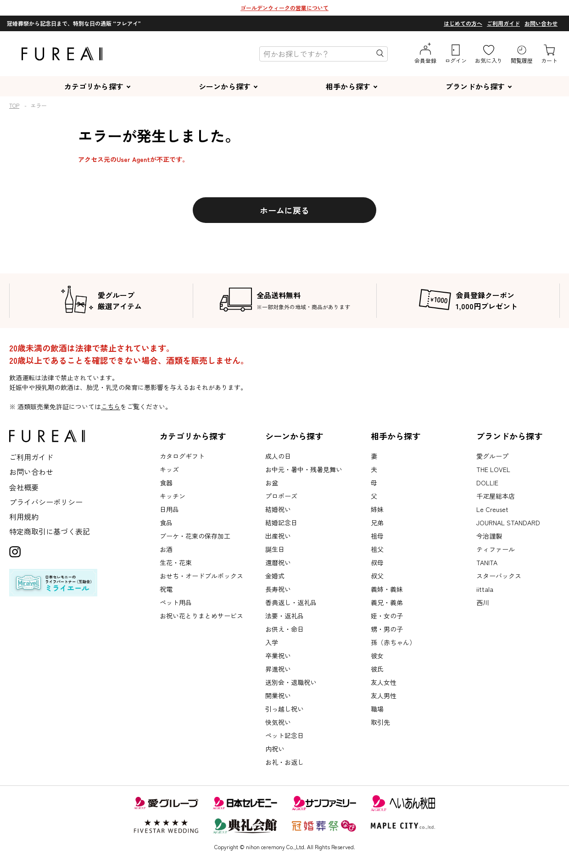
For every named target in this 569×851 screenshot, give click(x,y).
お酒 (166, 549)
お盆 (271, 482)
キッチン (172, 496)
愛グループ (492, 456)
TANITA (486, 562)
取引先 (380, 722)
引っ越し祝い (284, 708)
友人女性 (383, 682)
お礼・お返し (284, 762)
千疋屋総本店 (495, 496)
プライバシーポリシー (46, 501)
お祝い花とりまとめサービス (201, 615)
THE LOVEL (493, 469)
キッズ (169, 469)
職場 (377, 708)
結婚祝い (278, 509)
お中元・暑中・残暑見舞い (303, 469)
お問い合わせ (541, 23)
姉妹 (377, 509)
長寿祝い (278, 589)
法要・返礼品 (284, 615)
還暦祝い (278, 562)
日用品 (169, 509)
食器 (166, 482)
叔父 (377, 575)
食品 (166, 522)
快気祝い (278, 722)
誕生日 (274, 549)
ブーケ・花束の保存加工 (195, 535)
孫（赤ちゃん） (393, 642)
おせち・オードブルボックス (201, 575)
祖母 (377, 535)
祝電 (166, 589)
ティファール (495, 549)
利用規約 (24, 516)
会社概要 (24, 487)
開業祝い (278, 695)
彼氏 (377, 668)
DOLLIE (487, 482)
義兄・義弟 (387, 602)
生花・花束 (176, 562)
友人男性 (383, 695)
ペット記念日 (284, 735)
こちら (110, 406)
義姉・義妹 (387, 589)
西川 (482, 602)
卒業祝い (278, 655)
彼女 (377, 655)
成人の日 (278, 456)
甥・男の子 (387, 629)
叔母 (377, 562)
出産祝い (278, 535)
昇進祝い (278, 668)
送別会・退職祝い (291, 682)
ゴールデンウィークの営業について (284, 7)
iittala (484, 589)
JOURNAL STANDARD (508, 522)
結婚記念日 (281, 522)
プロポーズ (281, 496)
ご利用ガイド (503, 23)
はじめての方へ (463, 23)
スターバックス (498, 575)
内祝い (274, 748)
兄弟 (377, 522)
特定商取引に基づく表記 (49, 531)
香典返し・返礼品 (291, 602)
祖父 (377, 549)
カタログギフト (182, 456)
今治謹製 (489, 535)
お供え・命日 (284, 629)
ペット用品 (176, 602)
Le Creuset (492, 509)
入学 (271, 642)
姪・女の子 (387, 615)
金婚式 (274, 575)
